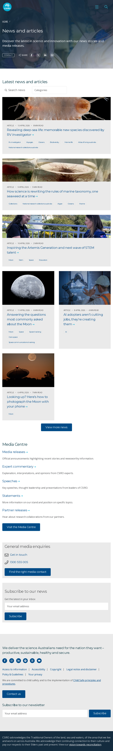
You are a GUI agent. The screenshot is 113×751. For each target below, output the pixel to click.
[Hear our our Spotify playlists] (25, 660)
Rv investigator (15, 142)
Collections (13, 204)
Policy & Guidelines (12, 674)
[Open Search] (106, 7)
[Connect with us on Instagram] (11, 660)
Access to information (14, 669)
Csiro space (13, 337)
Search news (15, 90)
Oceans (41, 142)
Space (31, 260)
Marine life (69, 142)
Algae (60, 204)
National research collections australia (23, 147)
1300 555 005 (19, 562)
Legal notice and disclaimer (81, 669)
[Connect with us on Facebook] (4, 660)
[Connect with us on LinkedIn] (18, 660)
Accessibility (38, 669)
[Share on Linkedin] (45, 55)
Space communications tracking (22, 342)
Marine (82, 204)
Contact (8, 55)
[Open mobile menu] (97, 7)
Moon (11, 260)
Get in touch (18, 554)
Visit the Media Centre (21, 527)
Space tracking (35, 332)
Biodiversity (54, 142)
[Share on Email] (52, 55)
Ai (66, 332)
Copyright (55, 669)
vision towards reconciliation (85, 744)
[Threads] (32, 660)
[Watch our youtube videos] (39, 660)
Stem (21, 260)
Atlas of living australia (87, 142)
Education (43, 260)
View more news (56, 427)
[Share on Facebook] (31, 55)
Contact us (14, 694)
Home (5, 21)
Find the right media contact (27, 572)
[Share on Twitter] (38, 55)
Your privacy (35, 674)
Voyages (29, 142)
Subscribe (15, 616)
